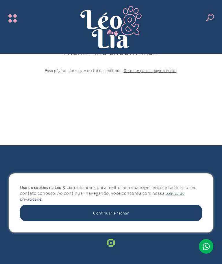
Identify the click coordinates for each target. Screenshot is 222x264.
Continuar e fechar (111, 212)
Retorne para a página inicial (150, 70)
